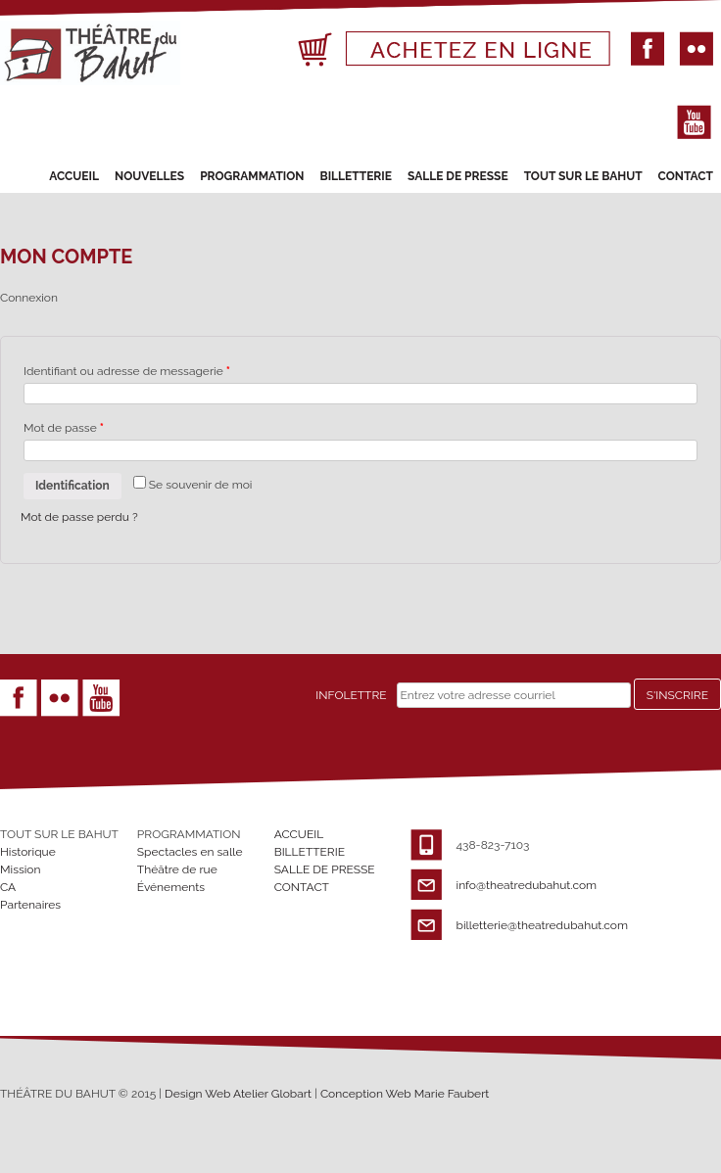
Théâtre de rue (177, 869)
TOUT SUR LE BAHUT (583, 176)
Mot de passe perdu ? (79, 517)
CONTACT (685, 176)
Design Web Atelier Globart (239, 1094)
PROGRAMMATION (252, 176)
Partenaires (30, 905)
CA (8, 887)
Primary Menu (50, 145)
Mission (20, 869)
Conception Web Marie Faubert (405, 1094)
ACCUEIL (74, 176)
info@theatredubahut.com (527, 885)
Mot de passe (64, 428)
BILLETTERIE (355, 176)
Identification (72, 486)
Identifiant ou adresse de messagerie (127, 371)
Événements (171, 887)
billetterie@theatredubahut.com (542, 925)
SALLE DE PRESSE (458, 176)
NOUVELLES (149, 176)
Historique (28, 852)
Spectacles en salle (190, 852)
